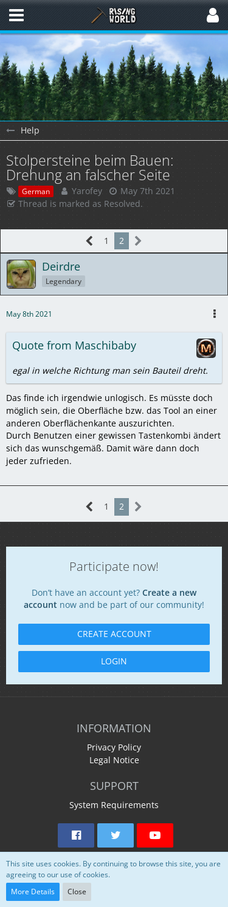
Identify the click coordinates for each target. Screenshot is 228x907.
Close (76, 891)
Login (114, 661)
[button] (16, 15)
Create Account (114, 633)
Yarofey (87, 191)
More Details (33, 891)
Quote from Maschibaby (74, 345)
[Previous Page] (89, 241)
